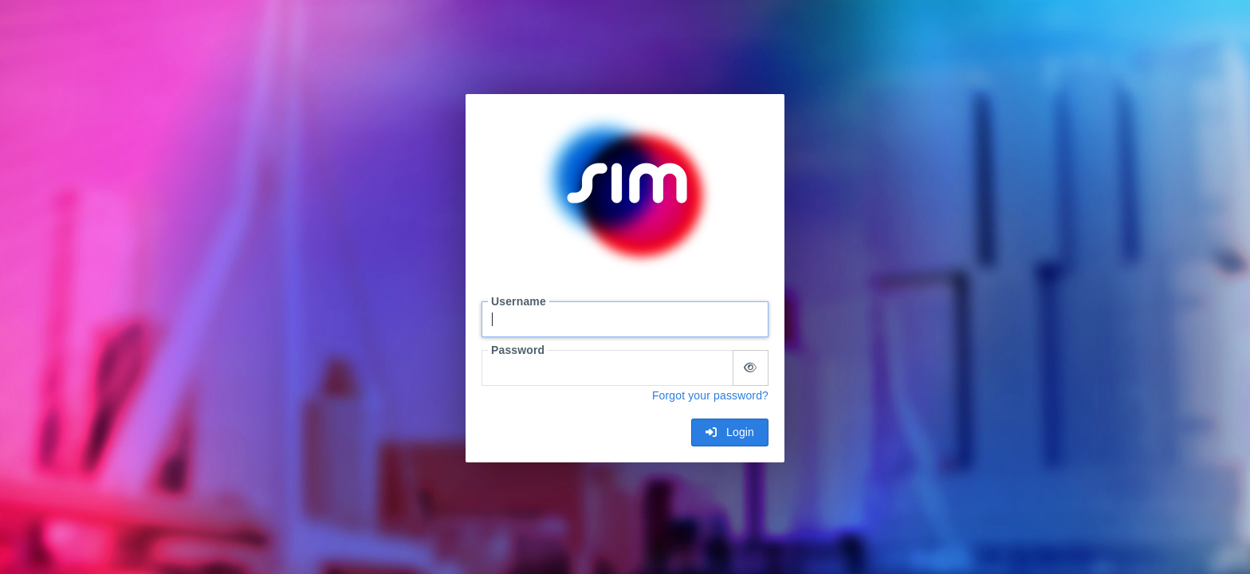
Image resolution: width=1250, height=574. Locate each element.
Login (730, 432)
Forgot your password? (710, 395)
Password (517, 350)
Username (518, 301)
